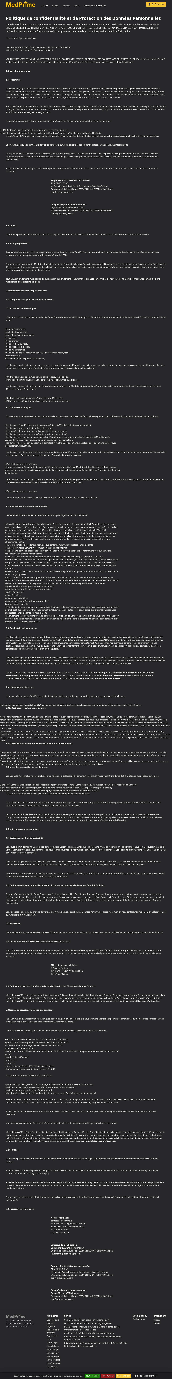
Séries (76, 5)
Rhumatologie (53, 1359)
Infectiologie (52, 1353)
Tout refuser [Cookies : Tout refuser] (107, 1375)
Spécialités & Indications (94, 5)
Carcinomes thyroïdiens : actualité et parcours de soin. (89, 1333)
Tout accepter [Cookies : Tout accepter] (92, 1375)
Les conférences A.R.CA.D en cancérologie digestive (87, 1323)
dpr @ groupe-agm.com (62, 192)
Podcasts (66, 5)
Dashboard (160, 1315)
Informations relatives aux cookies (80, 497)
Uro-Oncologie (53, 1363)
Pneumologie (53, 1356)
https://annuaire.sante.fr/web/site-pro (23, 533)
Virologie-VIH (53, 1366)
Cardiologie (52, 1342)
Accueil (44, 5)
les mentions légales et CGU (90, 1182)
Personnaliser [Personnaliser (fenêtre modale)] (123, 1375)
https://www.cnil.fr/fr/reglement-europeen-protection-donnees (38, 130)
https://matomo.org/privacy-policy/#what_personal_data (26, 725)
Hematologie (53, 1349)
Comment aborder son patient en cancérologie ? (86, 1320)
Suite (127, 31)
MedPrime (52, 1315)
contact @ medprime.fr (56, 876)
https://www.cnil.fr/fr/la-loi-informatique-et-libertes (75, 133)
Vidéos (55, 5)
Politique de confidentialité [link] (146, 1375)
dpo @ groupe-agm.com (62, 213)
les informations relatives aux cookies (123, 1182)
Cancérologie (53, 1320)
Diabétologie (53, 1346)
